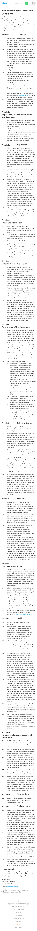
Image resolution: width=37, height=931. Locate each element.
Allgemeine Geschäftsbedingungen (18, 904)
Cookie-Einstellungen (18, 910)
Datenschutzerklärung (18, 907)
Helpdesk (18, 921)
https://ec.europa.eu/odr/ (23, 614)
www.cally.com (23, 95)
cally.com (4, 3)
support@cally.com (12, 887)
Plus (18, 924)
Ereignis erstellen (19, 3)
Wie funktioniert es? (18, 918)
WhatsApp (18, 927)
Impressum (18, 916)
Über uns (18, 913)
